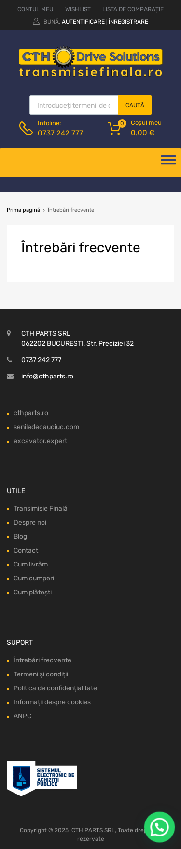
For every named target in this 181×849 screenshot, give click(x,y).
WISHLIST (78, 9)
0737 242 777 (60, 133)
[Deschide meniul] (168, 163)
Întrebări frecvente (42, 660)
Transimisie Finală (41, 508)
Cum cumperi (34, 578)
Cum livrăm (31, 564)
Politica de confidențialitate (55, 688)
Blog (20, 536)
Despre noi (30, 522)
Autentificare (83, 21)
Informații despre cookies (52, 702)
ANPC (22, 716)
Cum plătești (33, 592)
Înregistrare (128, 21)
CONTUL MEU (35, 9)
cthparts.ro (31, 413)
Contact (26, 550)
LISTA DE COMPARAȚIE (133, 9)
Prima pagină (23, 210)
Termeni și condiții (41, 674)
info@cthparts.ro (47, 376)
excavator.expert (40, 441)
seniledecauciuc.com (46, 427)
